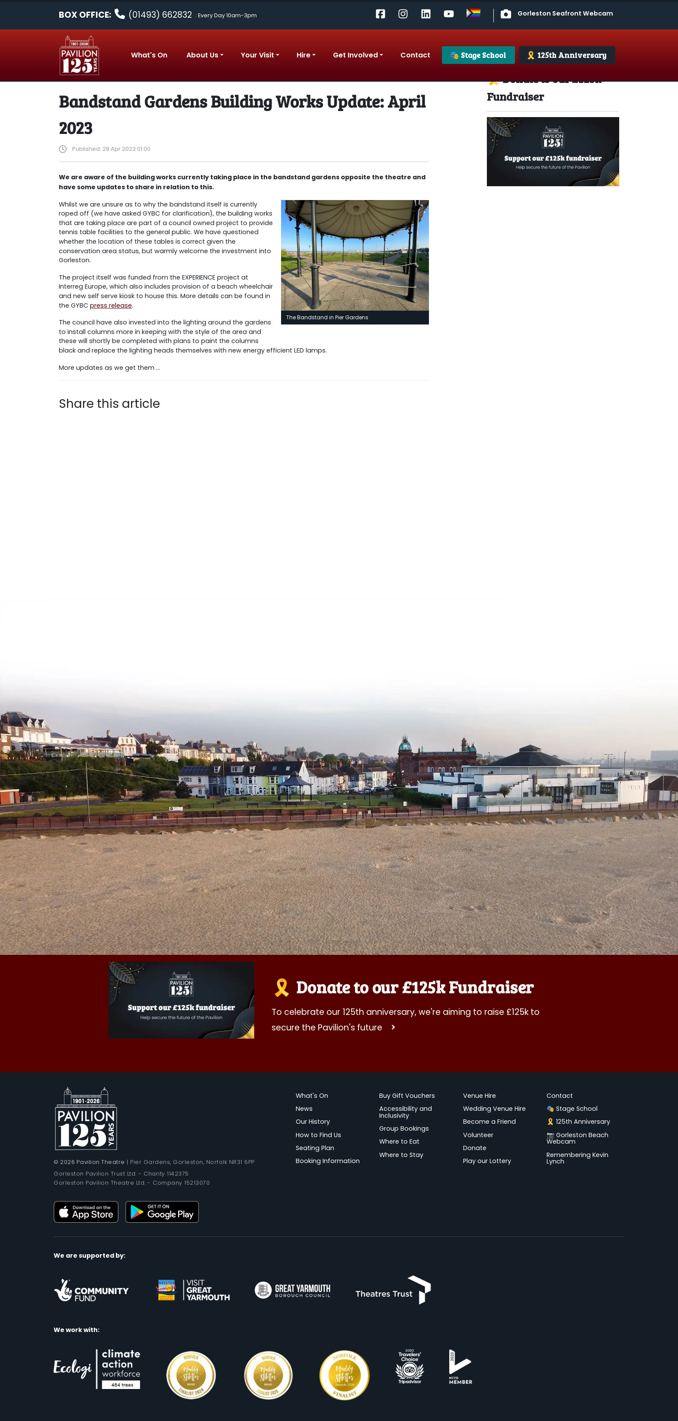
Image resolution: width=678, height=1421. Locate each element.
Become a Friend (489, 1121)
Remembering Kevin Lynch (577, 1158)
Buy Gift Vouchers (407, 1095)
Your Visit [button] (257, 55)
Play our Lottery (487, 1161)
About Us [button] (202, 55)
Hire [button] (303, 55)
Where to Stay (401, 1155)
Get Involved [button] (355, 55)
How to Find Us (318, 1135)
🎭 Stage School (572, 1108)
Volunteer (478, 1135)
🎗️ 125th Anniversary (578, 1121)
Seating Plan (315, 1148)
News (304, 1108)
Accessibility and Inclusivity (405, 1112)
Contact (560, 1095)
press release (111, 305)
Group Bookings (404, 1128)
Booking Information (328, 1161)
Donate (474, 1148)
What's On (312, 1095)
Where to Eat (399, 1141)
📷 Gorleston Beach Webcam (577, 1138)
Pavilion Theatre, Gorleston (79, 55)
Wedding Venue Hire (494, 1108)
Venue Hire (479, 1095)
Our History (313, 1121)
